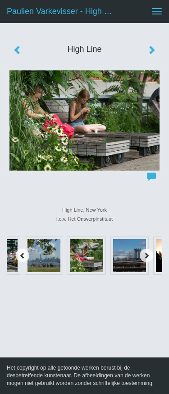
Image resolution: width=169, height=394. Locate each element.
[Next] (146, 255)
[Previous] (22, 255)
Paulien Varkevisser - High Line (63, 11)
